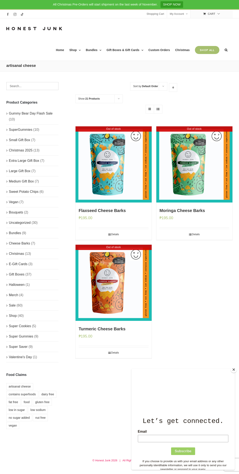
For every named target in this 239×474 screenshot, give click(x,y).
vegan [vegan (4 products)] (13, 425)
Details (115, 234)
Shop (13, 315)
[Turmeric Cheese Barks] (114, 283)
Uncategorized (20, 222)
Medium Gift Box (21, 181)
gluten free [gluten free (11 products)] (42, 402)
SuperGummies (20, 129)
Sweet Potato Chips (24, 191)
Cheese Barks (19, 243)
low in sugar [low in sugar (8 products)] (17, 410)
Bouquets (16, 212)
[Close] (234, 369)
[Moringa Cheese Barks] (194, 164)
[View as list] (158, 109)
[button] (226, 50)
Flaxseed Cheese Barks (102, 210)
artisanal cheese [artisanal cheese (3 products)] (20, 386)
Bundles (15, 233)
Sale (12, 305)
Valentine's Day (20, 357)
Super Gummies (21, 336)
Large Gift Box (19, 171)
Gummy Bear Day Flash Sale (31, 113)
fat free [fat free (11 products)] (13, 402)
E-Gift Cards (18, 264)
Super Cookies (20, 326)
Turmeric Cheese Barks (102, 329)
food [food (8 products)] (27, 402)
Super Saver (18, 346)
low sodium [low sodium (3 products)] (38, 410)
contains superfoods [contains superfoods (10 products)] (22, 394)
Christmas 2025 (20, 150)
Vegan (13, 202)
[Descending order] (173, 87)
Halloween (17, 284)
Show (89, 98)
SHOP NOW (172, 4)
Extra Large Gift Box (24, 160)
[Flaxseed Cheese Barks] (114, 164)
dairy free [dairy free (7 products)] (47, 394)
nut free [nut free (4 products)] (40, 417)
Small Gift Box (19, 140)
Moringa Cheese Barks (182, 210)
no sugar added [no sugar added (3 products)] (19, 417)
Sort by (145, 86)
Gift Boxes (16, 274)
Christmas (16, 253)
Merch (13, 295)
